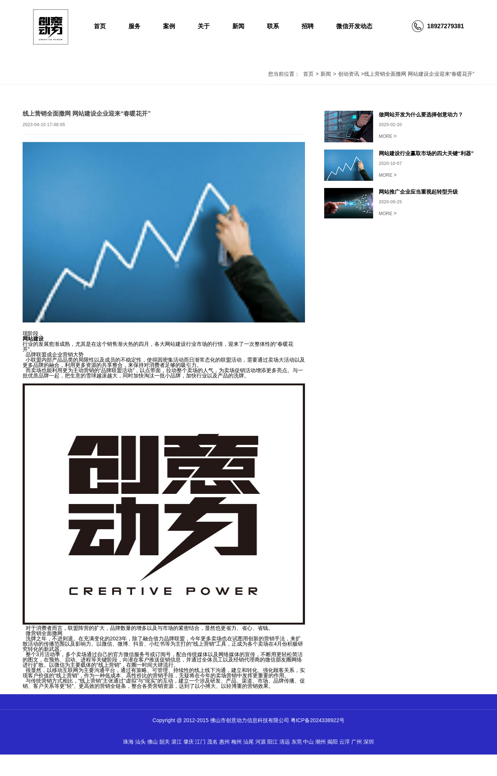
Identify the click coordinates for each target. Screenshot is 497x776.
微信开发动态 (354, 26)
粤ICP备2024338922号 (318, 720)
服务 (134, 26)
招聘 (308, 26)
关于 (204, 26)
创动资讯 (348, 73)
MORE (388, 136)
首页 (100, 26)
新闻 (238, 26)
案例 (169, 26)
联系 (273, 26)
